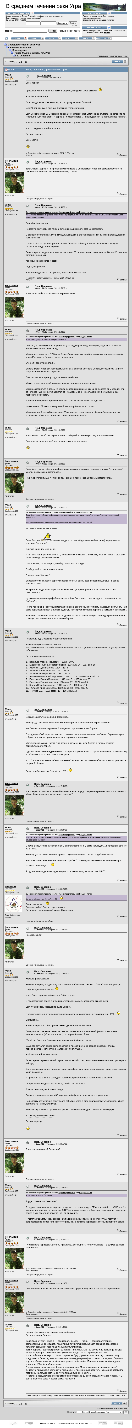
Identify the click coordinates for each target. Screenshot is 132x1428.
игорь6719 (10, 886)
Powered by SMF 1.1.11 (49, 1423)
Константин (11, 161)
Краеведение (19, 50)
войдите (41, 16)
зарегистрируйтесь (56, 16)
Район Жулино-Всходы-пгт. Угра (32, 53)
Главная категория (20, 47)
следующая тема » (120, 56)
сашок (8, 1324)
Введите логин (108, 20)
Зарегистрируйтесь (90, 20)
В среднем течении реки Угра (24, 44)
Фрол (8, 75)
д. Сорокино (23, 55)
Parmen (107, 32)
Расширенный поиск (68, 31)
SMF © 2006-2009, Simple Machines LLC (76, 1423)
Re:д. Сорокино (43, 161)
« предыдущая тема (105, 56)
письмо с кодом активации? (30, 18)
